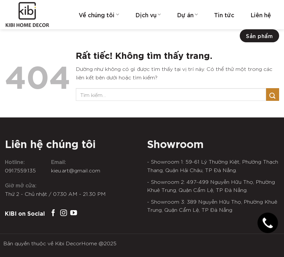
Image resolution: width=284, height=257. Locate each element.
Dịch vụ (148, 15)
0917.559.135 (20, 170)
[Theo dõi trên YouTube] (73, 213)
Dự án (187, 15)
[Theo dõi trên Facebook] (53, 213)
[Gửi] (272, 94)
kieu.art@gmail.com (75, 170)
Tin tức (224, 15)
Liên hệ (260, 15)
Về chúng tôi (99, 15)
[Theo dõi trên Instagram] (63, 213)
